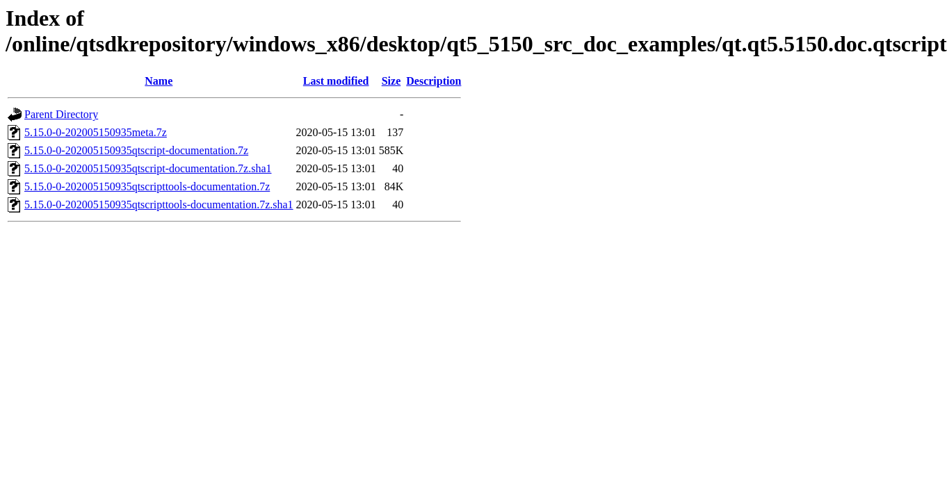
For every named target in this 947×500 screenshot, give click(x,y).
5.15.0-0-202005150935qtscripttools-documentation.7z (147, 186)
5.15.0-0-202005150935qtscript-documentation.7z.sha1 (148, 168)
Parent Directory (61, 114)
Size (391, 81)
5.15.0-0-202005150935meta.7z (95, 132)
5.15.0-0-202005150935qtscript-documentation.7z (136, 150)
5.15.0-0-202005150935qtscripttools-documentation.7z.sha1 (158, 204)
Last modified (336, 81)
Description (433, 81)
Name (158, 81)
